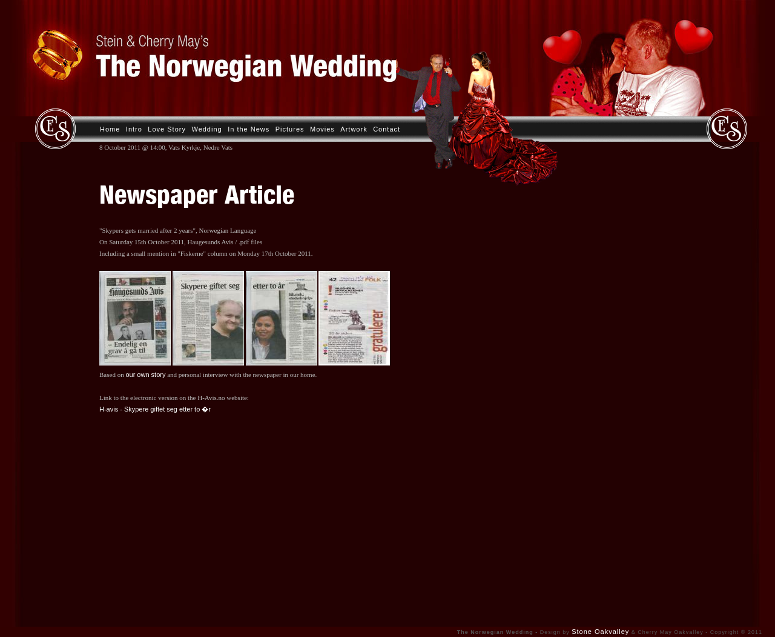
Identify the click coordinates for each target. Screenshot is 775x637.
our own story (145, 374)
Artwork (353, 129)
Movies (322, 129)
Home (110, 129)
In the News (248, 129)
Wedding (206, 129)
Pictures (290, 129)
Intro (134, 129)
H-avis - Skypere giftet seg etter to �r (155, 409)
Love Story (167, 129)
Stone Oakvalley (600, 631)
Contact (386, 129)
